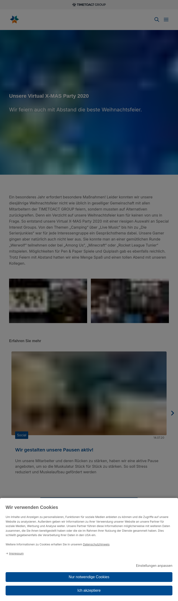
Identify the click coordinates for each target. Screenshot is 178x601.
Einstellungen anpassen (154, 566)
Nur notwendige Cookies (89, 577)
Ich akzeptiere (89, 590)
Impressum (16, 553)
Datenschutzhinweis (96, 544)
